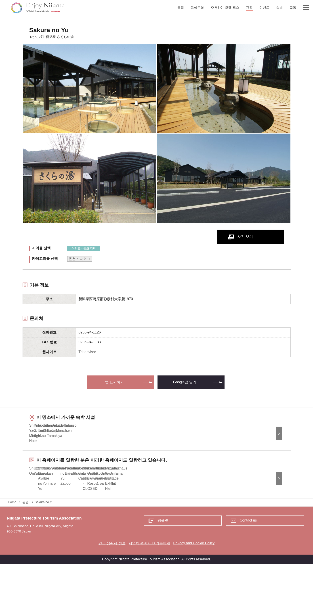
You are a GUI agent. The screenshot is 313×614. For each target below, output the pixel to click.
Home (12, 552)
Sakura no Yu (44, 552)
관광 (25, 552)
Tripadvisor (87, 352)
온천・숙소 (77, 259)
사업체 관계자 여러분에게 (149, 593)
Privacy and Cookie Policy (193, 593)
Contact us (248, 570)
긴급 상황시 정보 (112, 593)
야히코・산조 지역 (84, 248)
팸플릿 (163, 570)
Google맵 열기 (184, 382)
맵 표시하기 (114, 382)
